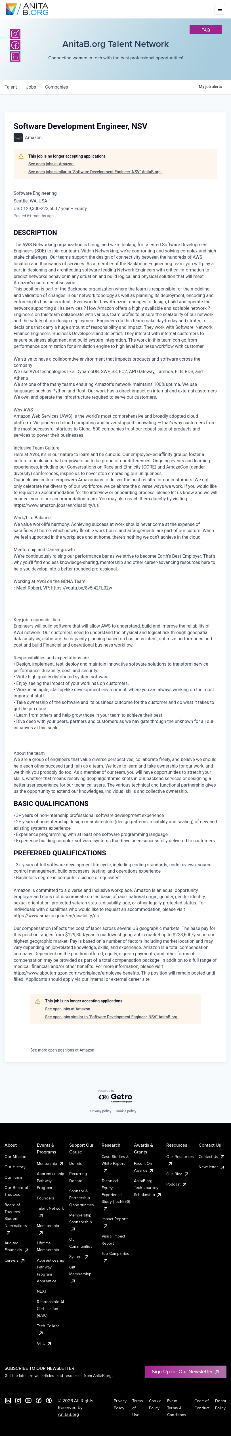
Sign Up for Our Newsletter (186, 1371)
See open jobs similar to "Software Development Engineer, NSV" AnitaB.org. (95, 172)
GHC (44, 1343)
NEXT (42, 1291)
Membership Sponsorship (80, 1222)
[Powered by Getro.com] (115, 1096)
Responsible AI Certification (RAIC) (50, 1308)
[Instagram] (15, 34)
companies (56, 87)
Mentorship (50, 1163)
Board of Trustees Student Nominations (16, 1219)
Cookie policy (126, 1111)
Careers (15, 1260)
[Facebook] (38, 1400)
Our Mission (15, 1156)
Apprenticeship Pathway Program (50, 1180)
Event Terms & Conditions (176, 1408)
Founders (45, 1198)
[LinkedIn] (8, 1400)
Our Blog (177, 1174)
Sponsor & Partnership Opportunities (81, 1198)
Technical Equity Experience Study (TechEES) (116, 1194)
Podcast (176, 1184)
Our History (15, 1167)
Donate (75, 1163)
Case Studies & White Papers (115, 1163)
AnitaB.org (68, 1414)
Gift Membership (80, 1274)
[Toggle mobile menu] (220, 9)
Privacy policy (100, 1111)
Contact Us (212, 1156)
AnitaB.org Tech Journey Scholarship (148, 1187)
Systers (79, 1256)
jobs (31, 87)
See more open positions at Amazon (62, 1050)
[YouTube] (28, 1400)
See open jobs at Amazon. (51, 164)
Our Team (13, 1177)
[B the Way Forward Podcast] (48, 1400)
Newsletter (212, 1167)
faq (205, 30)
